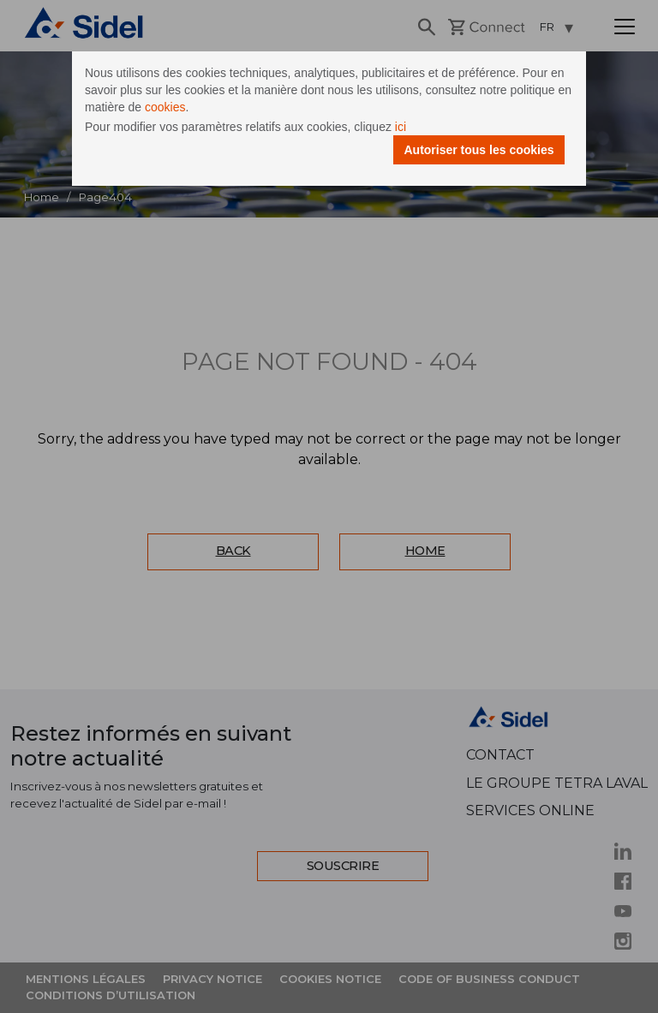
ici (400, 127)
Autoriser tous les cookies (478, 150)
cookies (165, 107)
